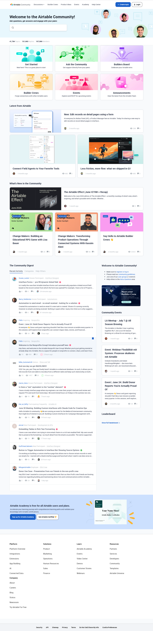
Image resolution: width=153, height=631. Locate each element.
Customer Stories (84, 568)
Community (115, 563)
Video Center (82, 558)
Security (39, 627)
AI (10, 568)
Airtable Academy (84, 549)
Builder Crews (53, 4)
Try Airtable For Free (18, 607)
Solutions (47, 544)
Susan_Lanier (24, 278)
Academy (85, 4)
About (12, 582)
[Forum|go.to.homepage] (20, 4)
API (47, 627)
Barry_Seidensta (25, 299)
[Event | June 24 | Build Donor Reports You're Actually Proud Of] (121, 392)
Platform (13, 544)
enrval (21, 425)
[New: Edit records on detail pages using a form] (76, 121)
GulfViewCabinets (25, 446)
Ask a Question (125, 279)
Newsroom (14, 602)
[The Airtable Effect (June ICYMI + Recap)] (76, 198)
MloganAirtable (24, 467)
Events (76, 4)
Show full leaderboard (111, 423)
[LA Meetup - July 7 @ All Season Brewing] (121, 329)
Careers (13, 587)
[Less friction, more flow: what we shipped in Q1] (110, 156)
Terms (73, 627)
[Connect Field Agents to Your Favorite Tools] (43, 156)
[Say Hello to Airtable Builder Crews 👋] (121, 234)
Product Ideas (66, 4)
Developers (114, 558)
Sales (45, 568)
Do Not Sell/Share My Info (89, 627)
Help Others (41, 271)
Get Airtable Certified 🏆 (48, 517)
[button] (123, 4)
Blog (11, 592)
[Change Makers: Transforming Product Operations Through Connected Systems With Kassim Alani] (76, 234)
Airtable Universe (117, 573)
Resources (114, 544)
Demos (80, 563)
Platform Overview (17, 549)
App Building (15, 563)
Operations (47, 558)
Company (14, 578)
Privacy (65, 627)
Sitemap (55, 627)
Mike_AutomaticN (25, 362)
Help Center (96, 4)
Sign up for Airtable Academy (23, 517)
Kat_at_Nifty (23, 404)
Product (46, 549)
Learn (79, 544)
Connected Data (16, 573)
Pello (21, 320)
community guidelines (126, 274)
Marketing (47, 553)
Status (12, 597)
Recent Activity (16, 271)
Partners (113, 549)
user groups (122, 277)
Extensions (14, 558)
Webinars (81, 573)
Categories (29, 271)
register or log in (122, 272)
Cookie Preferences (109, 627)
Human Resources (51, 563)
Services (113, 553)
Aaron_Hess (23, 383)
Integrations (15, 553)
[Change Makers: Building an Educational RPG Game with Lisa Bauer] (31, 234)
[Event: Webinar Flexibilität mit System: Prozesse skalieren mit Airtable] (121, 360)
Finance (46, 573)
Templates (114, 568)
